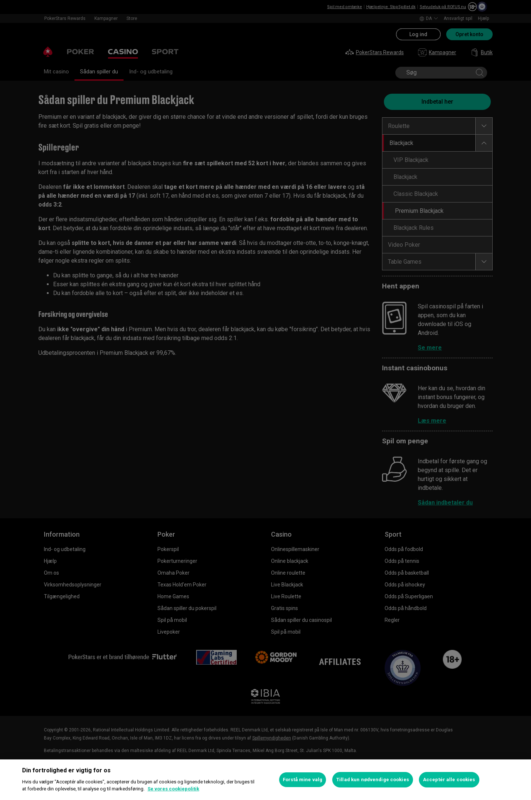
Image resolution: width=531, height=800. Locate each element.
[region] (265, 779)
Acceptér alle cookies (449, 779)
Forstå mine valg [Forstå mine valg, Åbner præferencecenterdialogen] (302, 779)
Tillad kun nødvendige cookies (372, 779)
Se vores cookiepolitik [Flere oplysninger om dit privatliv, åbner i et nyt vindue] (173, 789)
